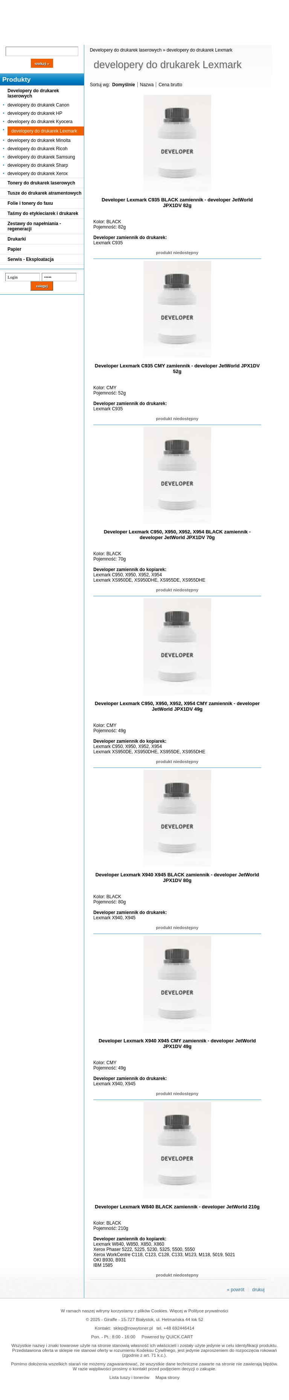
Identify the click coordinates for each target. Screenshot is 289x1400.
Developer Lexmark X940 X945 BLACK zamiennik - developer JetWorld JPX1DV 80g (177, 877)
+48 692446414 (179, 1327)
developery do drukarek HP (35, 113)
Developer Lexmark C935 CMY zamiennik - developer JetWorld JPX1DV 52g (177, 368)
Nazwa (147, 84)
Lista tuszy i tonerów (129, 1377)
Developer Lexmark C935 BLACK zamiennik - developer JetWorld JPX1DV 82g (177, 202)
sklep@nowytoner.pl (133, 1327)
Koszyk (204, 5)
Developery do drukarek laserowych (33, 93)
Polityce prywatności (208, 1310)
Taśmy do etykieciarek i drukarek (43, 213)
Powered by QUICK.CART (167, 1336)
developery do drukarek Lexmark (44, 131)
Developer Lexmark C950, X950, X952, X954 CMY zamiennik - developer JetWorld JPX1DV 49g (177, 706)
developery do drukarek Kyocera (40, 121)
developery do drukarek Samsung (41, 157)
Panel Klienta (90, 38)
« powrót (235, 1289)
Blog (11, 38)
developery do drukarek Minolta (39, 140)
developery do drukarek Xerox (38, 173)
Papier (14, 249)
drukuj (258, 1289)
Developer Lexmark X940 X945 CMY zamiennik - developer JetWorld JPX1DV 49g (177, 1043)
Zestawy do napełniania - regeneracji (34, 226)
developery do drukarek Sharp (38, 165)
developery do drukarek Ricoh (37, 148)
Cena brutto (170, 84)
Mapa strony (167, 1377)
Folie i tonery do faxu (30, 203)
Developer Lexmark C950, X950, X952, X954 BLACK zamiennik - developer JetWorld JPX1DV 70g (177, 534)
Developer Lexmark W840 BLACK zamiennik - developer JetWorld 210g (177, 1207)
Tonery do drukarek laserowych (41, 183)
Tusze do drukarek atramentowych (45, 193)
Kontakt (128, 38)
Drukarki (17, 239)
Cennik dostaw (46, 38)
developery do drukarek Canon (38, 105)
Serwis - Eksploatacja (31, 259)
